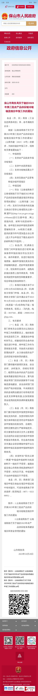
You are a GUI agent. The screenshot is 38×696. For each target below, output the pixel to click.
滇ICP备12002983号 (8, 681)
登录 (7, 2)
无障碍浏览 (10, 6)
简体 (30, 2)
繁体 (35, 2)
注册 (3, 2)
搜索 (31, 23)
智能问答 (30, 6)
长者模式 (21, 6)
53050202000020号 (26, 681)
